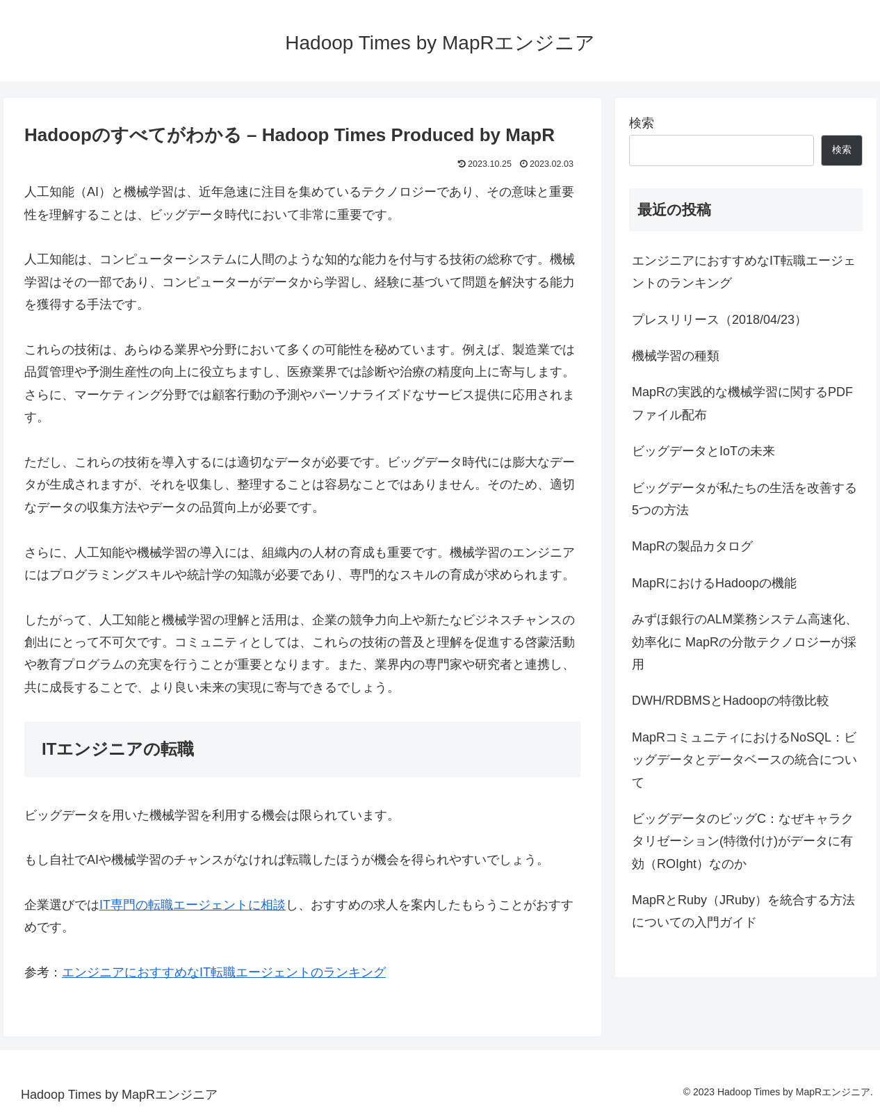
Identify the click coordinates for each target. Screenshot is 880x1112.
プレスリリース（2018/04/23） (719, 320)
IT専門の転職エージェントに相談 (192, 905)
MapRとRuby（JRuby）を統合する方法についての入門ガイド (743, 911)
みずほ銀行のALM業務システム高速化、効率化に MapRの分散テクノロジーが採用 (745, 641)
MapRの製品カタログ (692, 546)
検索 (641, 123)
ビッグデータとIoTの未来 (703, 451)
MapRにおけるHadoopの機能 (714, 583)
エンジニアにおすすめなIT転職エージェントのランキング (224, 972)
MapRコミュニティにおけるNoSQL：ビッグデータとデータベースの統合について (744, 760)
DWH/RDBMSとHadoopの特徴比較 (730, 701)
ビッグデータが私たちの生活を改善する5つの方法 (744, 499)
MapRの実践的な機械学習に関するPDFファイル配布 (742, 403)
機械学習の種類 (675, 356)
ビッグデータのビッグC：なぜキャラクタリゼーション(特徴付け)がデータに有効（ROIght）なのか (743, 841)
